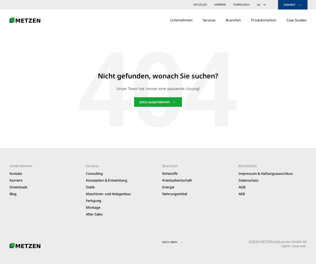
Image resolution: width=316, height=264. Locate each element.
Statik (90, 187)
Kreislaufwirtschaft (177, 180)
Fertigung (93, 200)
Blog (13, 194)
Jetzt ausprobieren (158, 102)
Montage (93, 207)
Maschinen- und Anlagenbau (108, 194)
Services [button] (209, 20)
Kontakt (16, 173)
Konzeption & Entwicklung (106, 180)
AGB (242, 187)
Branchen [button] (233, 20)
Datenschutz (249, 180)
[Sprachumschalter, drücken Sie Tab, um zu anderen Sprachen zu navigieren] (264, 4)
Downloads (241, 4)
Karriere (220, 4)
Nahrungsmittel (174, 194)
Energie (168, 187)
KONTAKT (293, 5)
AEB (242, 194)
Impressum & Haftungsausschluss (266, 173)
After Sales (94, 214)
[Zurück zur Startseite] (25, 20)
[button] (181, 243)
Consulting (94, 173)
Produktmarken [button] (263, 20)
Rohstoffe (170, 173)
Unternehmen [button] (181, 20)
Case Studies (296, 20)
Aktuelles (200, 4)
